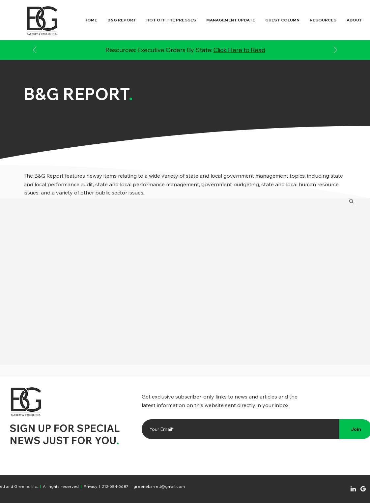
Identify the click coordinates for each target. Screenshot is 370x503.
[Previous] (34, 50)
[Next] (335, 50)
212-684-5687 (115, 486)
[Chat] (353, 489)
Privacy (91, 486)
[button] (351, 201)
